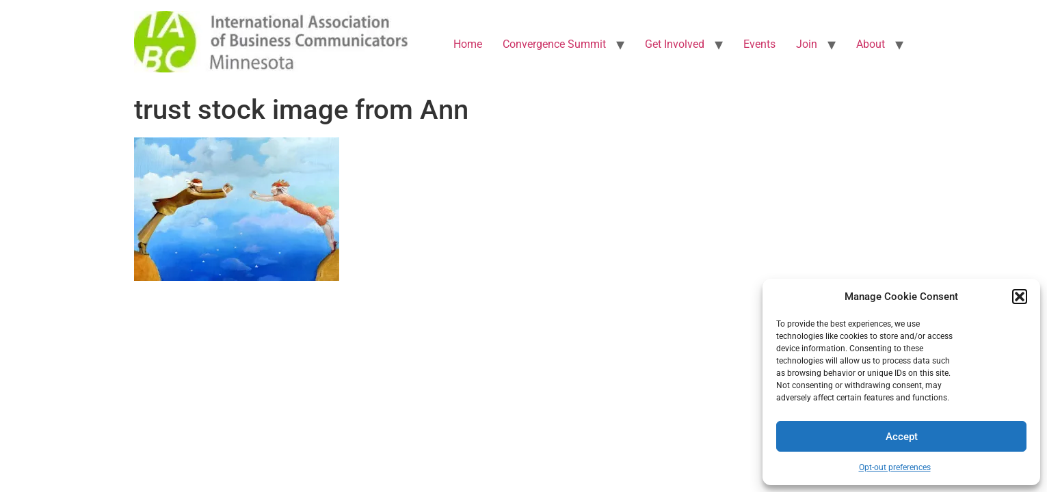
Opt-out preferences (895, 467)
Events (759, 44)
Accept (902, 436)
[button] (1019, 296)
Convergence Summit (554, 44)
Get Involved (674, 44)
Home (467, 44)
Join (806, 44)
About (870, 44)
